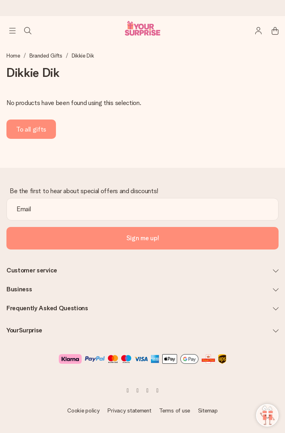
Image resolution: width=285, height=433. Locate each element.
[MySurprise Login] (254, 31)
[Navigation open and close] (12, 31)
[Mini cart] (270, 31)
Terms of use (174, 410)
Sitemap (208, 410)
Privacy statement (129, 410)
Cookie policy (83, 410)
